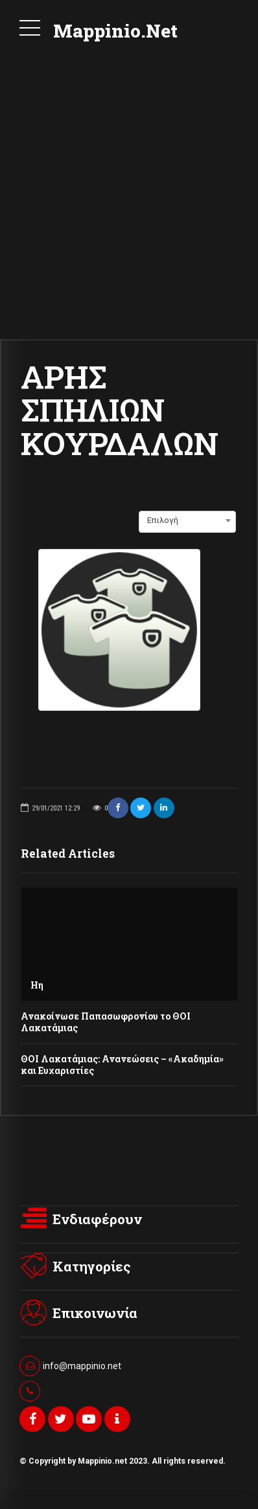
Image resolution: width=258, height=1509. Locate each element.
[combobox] (187, 520)
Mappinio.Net (115, 31)
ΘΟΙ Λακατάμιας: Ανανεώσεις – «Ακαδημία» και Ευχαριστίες (123, 1065)
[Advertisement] (129, 204)
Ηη (36, 985)
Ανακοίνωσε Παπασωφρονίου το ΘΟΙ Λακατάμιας (106, 1022)
